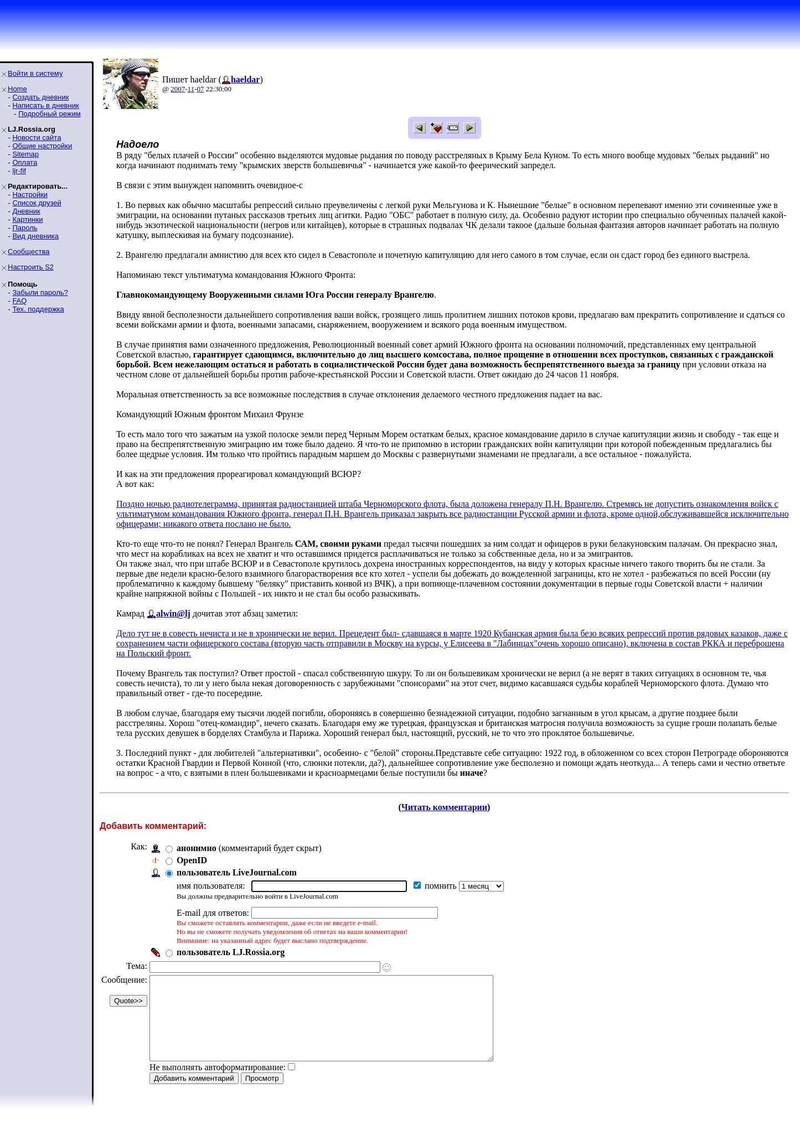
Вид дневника (35, 236)
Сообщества (29, 251)
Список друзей (36, 203)
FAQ (19, 301)
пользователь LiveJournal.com (237, 872)
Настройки (30, 194)
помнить (442, 885)
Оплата (24, 162)
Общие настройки (42, 146)
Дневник (26, 211)
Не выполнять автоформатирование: (217, 1083)
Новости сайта (36, 137)
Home (17, 89)
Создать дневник (40, 97)
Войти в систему (35, 73)
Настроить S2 (31, 267)
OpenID (192, 860)
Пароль (24, 228)
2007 (178, 89)
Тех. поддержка (38, 309)
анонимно (196, 848)
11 (191, 89)
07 (200, 89)
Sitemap (25, 154)
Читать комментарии (444, 807)
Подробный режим (49, 114)
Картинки (27, 219)
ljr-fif (19, 171)
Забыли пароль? (40, 292)
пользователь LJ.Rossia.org (231, 952)
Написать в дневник (45, 105)
